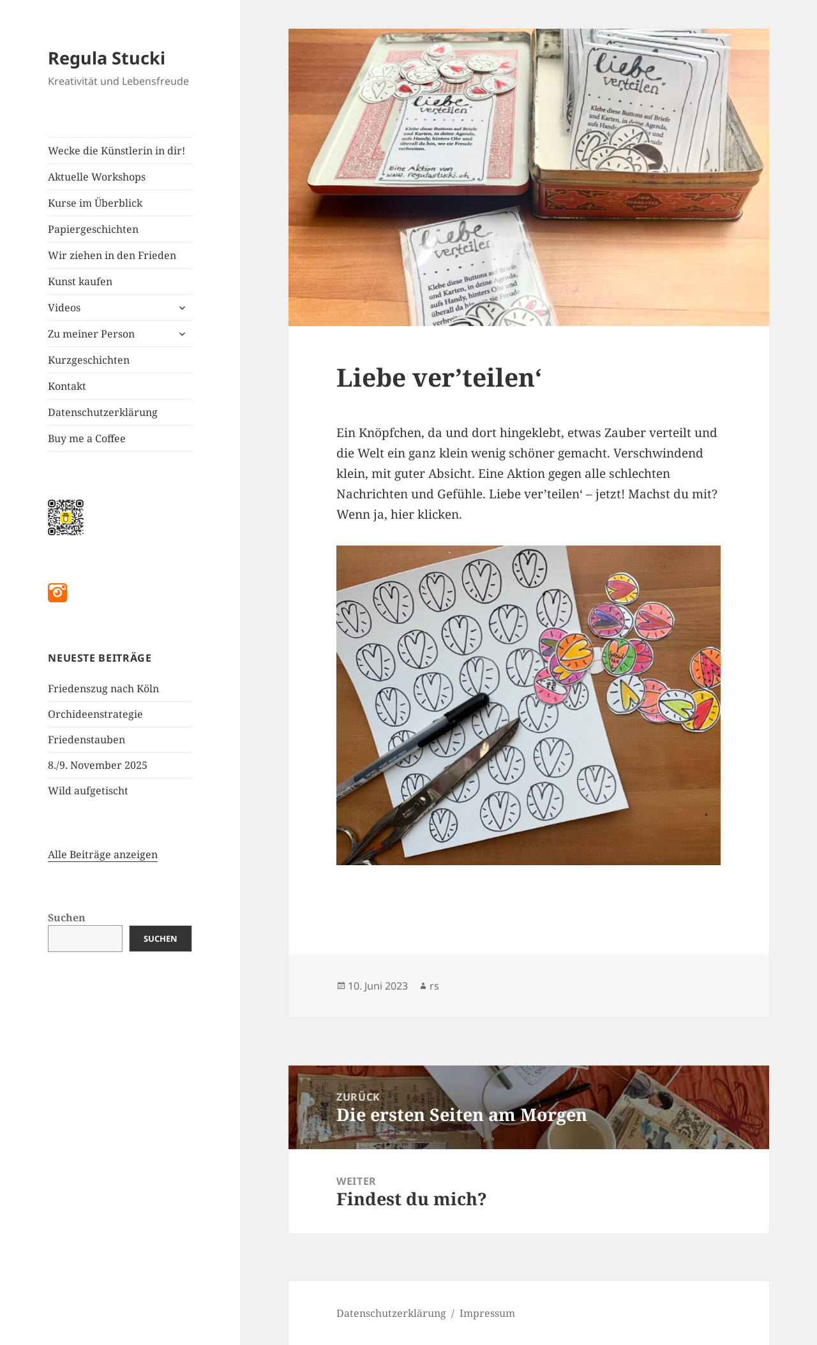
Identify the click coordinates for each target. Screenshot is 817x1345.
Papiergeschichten (93, 229)
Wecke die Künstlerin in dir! (116, 151)
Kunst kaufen (80, 281)
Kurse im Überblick (95, 203)
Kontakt (67, 386)
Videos (64, 308)
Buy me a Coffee (87, 438)
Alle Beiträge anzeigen (103, 854)
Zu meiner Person (91, 334)
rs (434, 986)
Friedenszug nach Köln (103, 688)
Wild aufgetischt (88, 791)
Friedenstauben (86, 739)
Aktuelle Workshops (97, 177)
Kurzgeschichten (89, 360)
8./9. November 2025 (97, 765)
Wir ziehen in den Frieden (112, 255)
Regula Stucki (106, 58)
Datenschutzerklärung (103, 412)
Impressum (487, 1313)
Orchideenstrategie (95, 714)
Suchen (67, 917)
